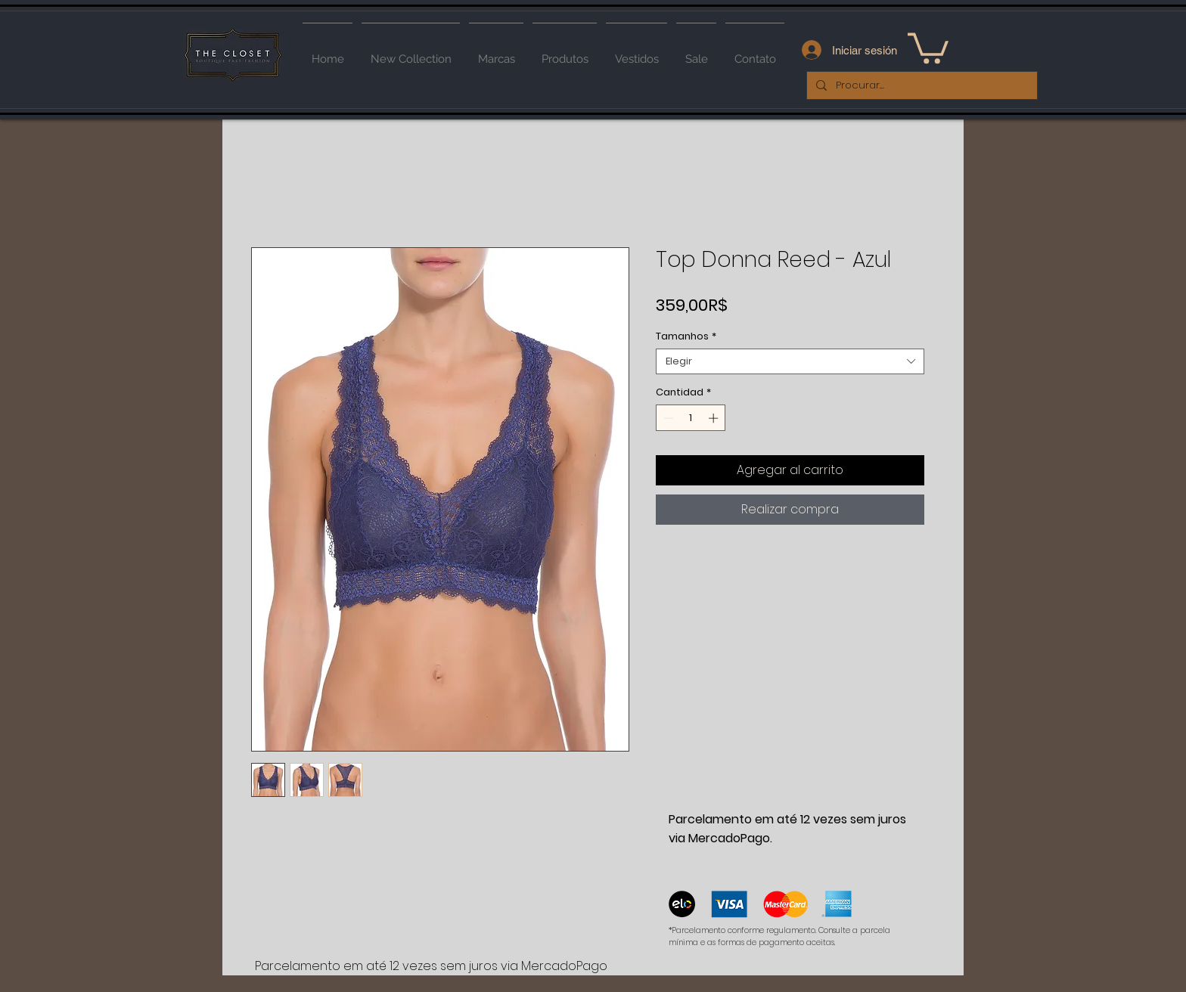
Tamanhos (686, 336)
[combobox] (790, 361)
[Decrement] (667, 418)
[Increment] (715, 418)
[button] (928, 46)
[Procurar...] (920, 85)
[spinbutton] (691, 418)
